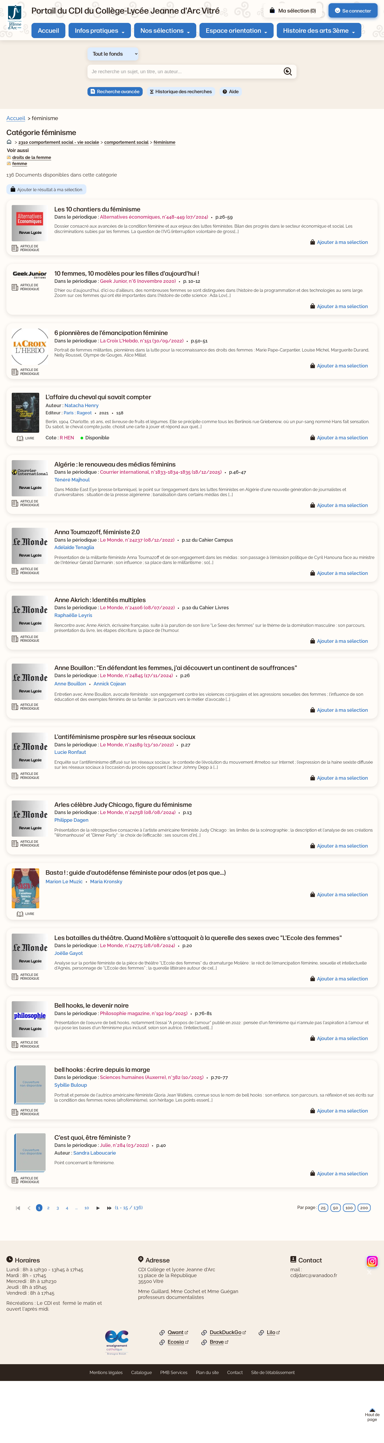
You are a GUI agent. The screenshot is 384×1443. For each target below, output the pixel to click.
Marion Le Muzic (167, 930)
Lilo (271, 1399)
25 (323, 1274)
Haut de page (372, 1415)
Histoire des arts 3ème (316, 30)
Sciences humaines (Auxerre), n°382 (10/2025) (255, 1139)
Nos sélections (162, 30)
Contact (235, 1439)
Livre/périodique (30, 152)
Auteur (20, 239)
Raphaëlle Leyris (177, 636)
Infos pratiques (96, 30)
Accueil (48, 30)
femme (123, 163)
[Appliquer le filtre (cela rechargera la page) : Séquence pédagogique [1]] (51, 367)
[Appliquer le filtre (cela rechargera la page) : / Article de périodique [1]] (49, 325)
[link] (121, 1274)
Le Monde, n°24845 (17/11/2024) (239, 709)
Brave (217, 1409)
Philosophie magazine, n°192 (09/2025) (247, 1074)
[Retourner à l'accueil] (14, 17)
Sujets (20, 179)
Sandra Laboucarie (198, 1220)
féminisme (268, 142)
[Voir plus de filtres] (15, 229)
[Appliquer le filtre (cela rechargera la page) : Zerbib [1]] (31, 255)
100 (349, 1274)
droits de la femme (135, 157)
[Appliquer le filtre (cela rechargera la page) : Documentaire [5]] (40, 384)
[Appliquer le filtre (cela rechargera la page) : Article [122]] (33, 168)
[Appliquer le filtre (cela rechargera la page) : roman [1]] (31, 350)
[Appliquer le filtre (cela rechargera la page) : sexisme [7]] (33, 220)
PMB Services (173, 1439)
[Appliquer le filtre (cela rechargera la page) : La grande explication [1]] (48, 306)
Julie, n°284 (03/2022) (227, 1212)
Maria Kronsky (210, 930)
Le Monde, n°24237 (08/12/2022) (240, 555)
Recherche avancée (118, 91)
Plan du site (207, 1439)
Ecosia (176, 1409)
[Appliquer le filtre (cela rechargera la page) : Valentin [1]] (33, 280)
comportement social (230, 142)
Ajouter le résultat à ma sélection (153, 189)
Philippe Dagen (175, 864)
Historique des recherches (183, 91)
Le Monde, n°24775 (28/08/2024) (240, 1001)
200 (364, 1274)
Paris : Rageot (181, 418)
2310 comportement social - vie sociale (162, 142)
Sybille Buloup (174, 1147)
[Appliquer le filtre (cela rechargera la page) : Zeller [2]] (30, 263)
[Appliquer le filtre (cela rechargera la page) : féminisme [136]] (38, 187)
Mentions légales (106, 1439)
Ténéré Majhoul (175, 490)
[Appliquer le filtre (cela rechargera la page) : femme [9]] (32, 212)
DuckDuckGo (225, 1399)
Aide (234, 91)
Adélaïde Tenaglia (178, 563)
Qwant (175, 1399)
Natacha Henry (185, 411)
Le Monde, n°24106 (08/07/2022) (240, 628)
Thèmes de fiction (32, 402)
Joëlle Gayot (172, 1009)
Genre (19, 317)
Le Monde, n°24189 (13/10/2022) (240, 783)
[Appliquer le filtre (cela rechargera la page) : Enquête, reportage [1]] (45, 342)
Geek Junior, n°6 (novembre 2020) (241, 281)
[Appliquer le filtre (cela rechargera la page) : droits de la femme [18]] (46, 203)
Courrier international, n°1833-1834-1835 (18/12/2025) (264, 482)
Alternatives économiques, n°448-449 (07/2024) (257, 217)
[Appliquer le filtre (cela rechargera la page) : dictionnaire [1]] (37, 333)
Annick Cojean (213, 717)
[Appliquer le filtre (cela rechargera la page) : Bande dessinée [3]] (42, 375)
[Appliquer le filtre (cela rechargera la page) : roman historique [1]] (43, 359)
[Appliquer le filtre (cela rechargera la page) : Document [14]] (37, 160)
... (180, 1274)
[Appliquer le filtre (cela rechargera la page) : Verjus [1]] (30, 272)
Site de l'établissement (273, 1439)
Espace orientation (233, 30)
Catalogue (141, 1439)
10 (190, 1274)
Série (18, 299)
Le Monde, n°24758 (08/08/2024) (241, 856)
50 (335, 1274)
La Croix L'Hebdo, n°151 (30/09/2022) (245, 346)
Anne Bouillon (174, 717)
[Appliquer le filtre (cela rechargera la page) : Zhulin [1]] (31, 247)
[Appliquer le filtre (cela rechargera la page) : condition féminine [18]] (46, 195)
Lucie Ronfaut (174, 791)
